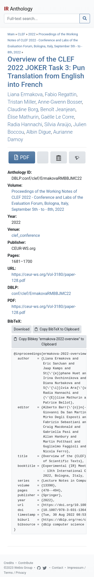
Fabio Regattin (61, 94)
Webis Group (23, 567)
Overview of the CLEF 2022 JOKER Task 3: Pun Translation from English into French (46, 72)
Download (21, 329)
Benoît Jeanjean (57, 109)
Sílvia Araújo (57, 124)
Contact (57, 567)
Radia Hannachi (25, 124)
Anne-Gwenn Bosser (60, 102)
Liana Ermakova (25, 94)
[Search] (42, 18)
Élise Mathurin (23, 117)
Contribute (25, 563)
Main (11, 34)
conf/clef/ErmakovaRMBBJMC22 (41, 293)
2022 (32, 34)
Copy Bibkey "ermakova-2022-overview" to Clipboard (49, 341)
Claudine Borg (23, 109)
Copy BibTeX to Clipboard (57, 329)
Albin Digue (38, 132)
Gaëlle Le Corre (57, 117)
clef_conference (26, 235)
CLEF (21, 34)
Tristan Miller (22, 102)
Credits (9, 563)
